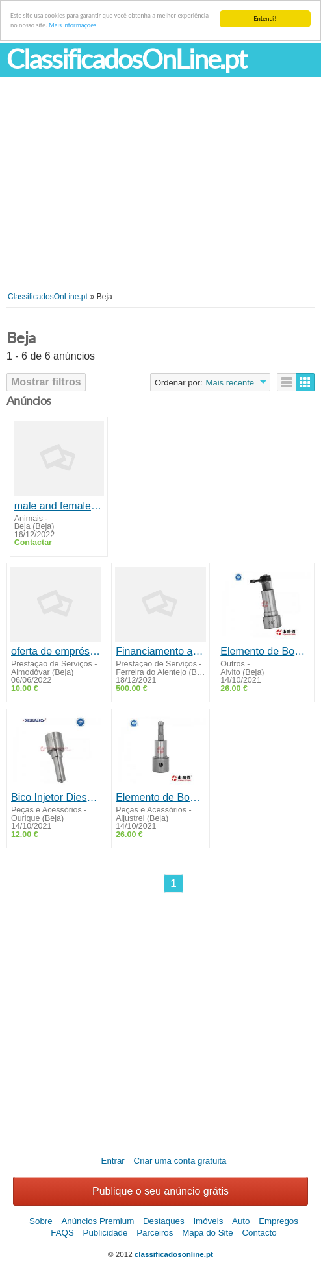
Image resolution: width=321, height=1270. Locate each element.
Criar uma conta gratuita (180, 1161)
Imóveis (208, 1221)
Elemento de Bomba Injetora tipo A (160, 797)
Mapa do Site (207, 1233)
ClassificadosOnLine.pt (126, 59)
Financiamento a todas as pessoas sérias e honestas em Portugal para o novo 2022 (160, 651)
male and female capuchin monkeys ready (59, 505)
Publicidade (105, 1233)
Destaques (164, 1221)
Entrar (113, 1161)
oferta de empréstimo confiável (56, 651)
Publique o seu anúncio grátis (160, 1191)
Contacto (259, 1233)
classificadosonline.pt (174, 1254)
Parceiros (154, 1233)
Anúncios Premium (97, 1221)
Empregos (278, 1221)
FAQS (62, 1233)
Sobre (41, 1221)
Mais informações (72, 25)
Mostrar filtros (46, 381)
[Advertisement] (160, 194)
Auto (241, 1221)
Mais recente (230, 382)
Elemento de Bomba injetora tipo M (265, 651)
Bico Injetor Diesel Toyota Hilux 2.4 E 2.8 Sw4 (56, 797)
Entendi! (265, 18)
